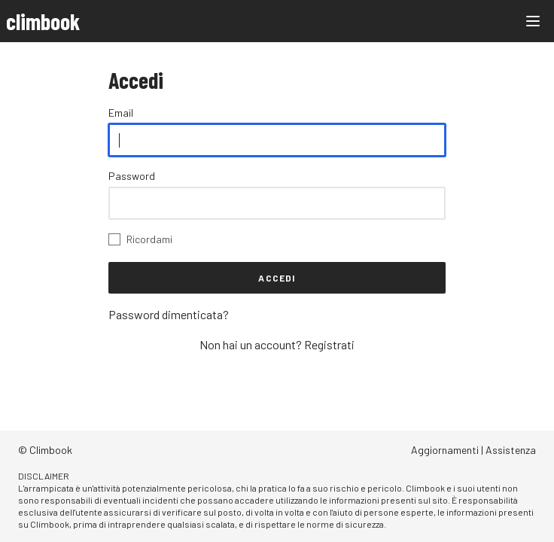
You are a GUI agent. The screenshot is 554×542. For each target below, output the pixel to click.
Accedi (276, 278)
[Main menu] (533, 21)
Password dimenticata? (168, 314)
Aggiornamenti (445, 449)
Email (120, 112)
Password (131, 175)
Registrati (329, 344)
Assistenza (511, 449)
